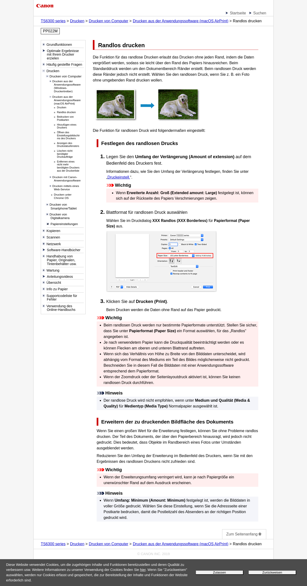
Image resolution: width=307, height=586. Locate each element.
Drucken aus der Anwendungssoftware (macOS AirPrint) (180, 21)
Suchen (259, 13)
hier (143, 570)
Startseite (238, 13)
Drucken (77, 21)
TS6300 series (53, 21)
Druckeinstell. (118, 177)
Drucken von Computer (108, 21)
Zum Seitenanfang (244, 534)
